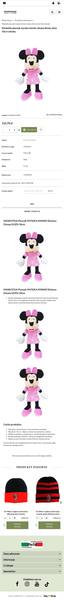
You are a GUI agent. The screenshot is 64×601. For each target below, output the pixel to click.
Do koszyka (29, 129)
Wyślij (50, 191)
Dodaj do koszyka (17, 525)
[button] (59, 3)
